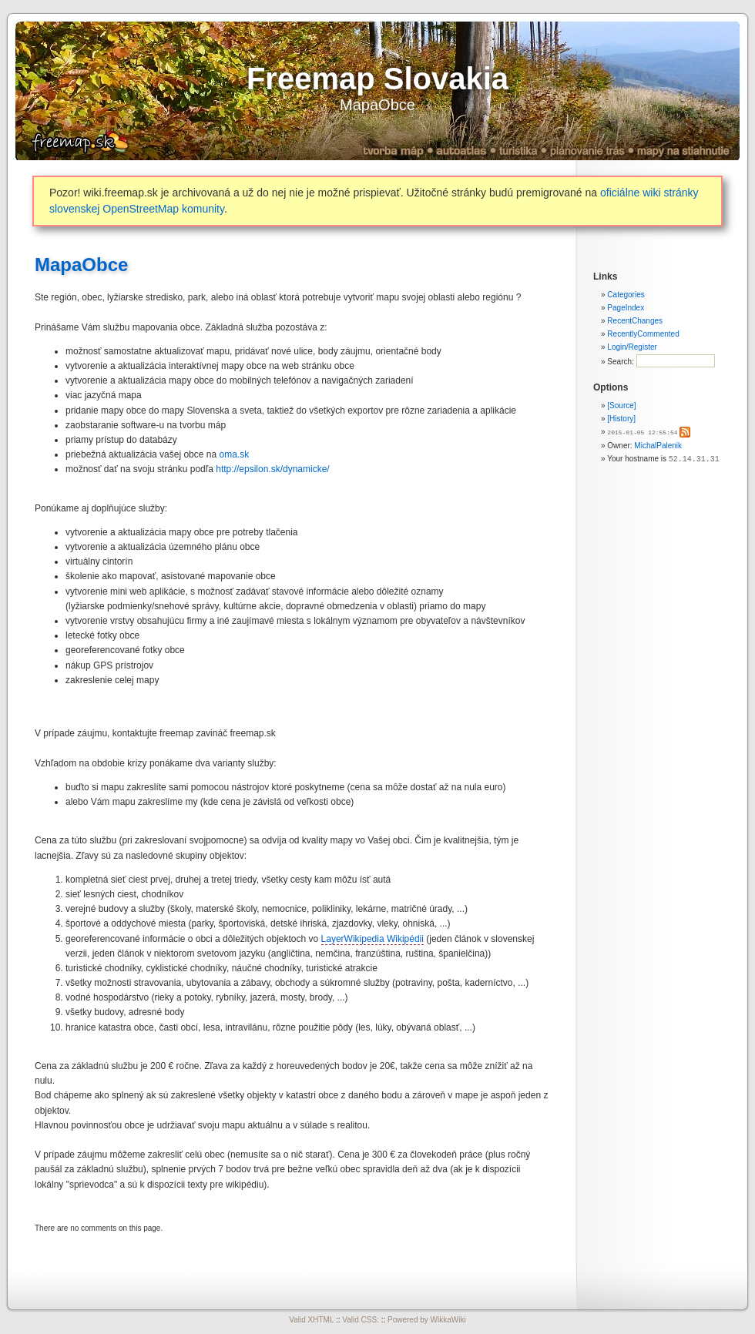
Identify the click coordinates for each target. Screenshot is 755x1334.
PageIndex (625, 307)
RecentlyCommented (643, 334)
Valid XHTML (311, 1320)
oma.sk (234, 454)
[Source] (621, 405)
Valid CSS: (360, 1320)
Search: (621, 361)
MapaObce (377, 104)
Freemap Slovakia (377, 79)
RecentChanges (635, 321)
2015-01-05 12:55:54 (642, 431)
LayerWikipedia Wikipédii (372, 938)
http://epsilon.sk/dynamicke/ (272, 469)
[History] (621, 418)
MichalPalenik (658, 445)
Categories (625, 294)
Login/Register (631, 347)
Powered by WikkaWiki (427, 1320)
